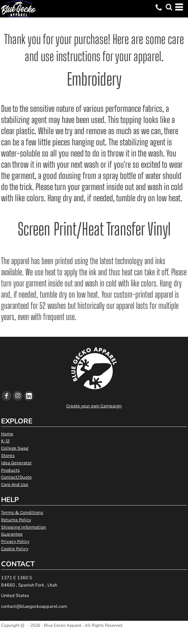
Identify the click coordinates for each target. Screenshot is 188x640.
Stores (8, 455)
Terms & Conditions (22, 512)
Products (10, 470)
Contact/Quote (16, 477)
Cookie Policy (14, 548)
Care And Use (14, 484)
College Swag (14, 448)
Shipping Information (23, 527)
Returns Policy (16, 519)
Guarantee (12, 534)
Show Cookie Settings (94, 634)
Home (7, 433)
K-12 (5, 440)
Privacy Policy (15, 541)
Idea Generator (16, 462)
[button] (168, 6)
